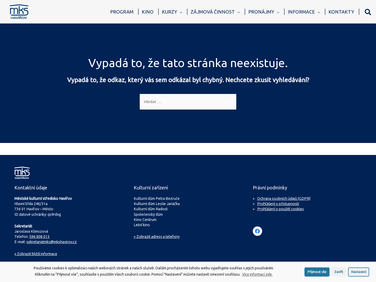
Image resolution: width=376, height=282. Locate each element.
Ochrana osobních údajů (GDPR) (283, 199)
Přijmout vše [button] (317, 274)
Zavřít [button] (338, 274)
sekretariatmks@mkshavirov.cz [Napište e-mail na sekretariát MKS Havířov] (51, 242)
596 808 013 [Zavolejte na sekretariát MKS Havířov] (39, 237)
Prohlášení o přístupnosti (278, 204)
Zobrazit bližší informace (35, 254)
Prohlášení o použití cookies (280, 209)
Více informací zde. (257, 277)
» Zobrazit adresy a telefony (157, 237)
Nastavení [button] (358, 274)
